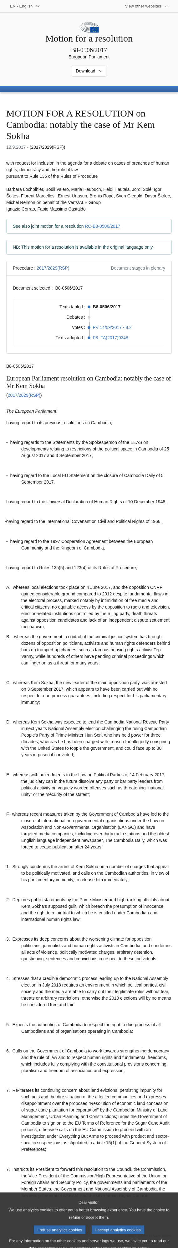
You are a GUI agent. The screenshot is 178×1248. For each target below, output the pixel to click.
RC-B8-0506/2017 (102, 226)
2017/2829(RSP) (53, 268)
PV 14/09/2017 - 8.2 (112, 327)
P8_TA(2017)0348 (110, 337)
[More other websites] (147, 6)
